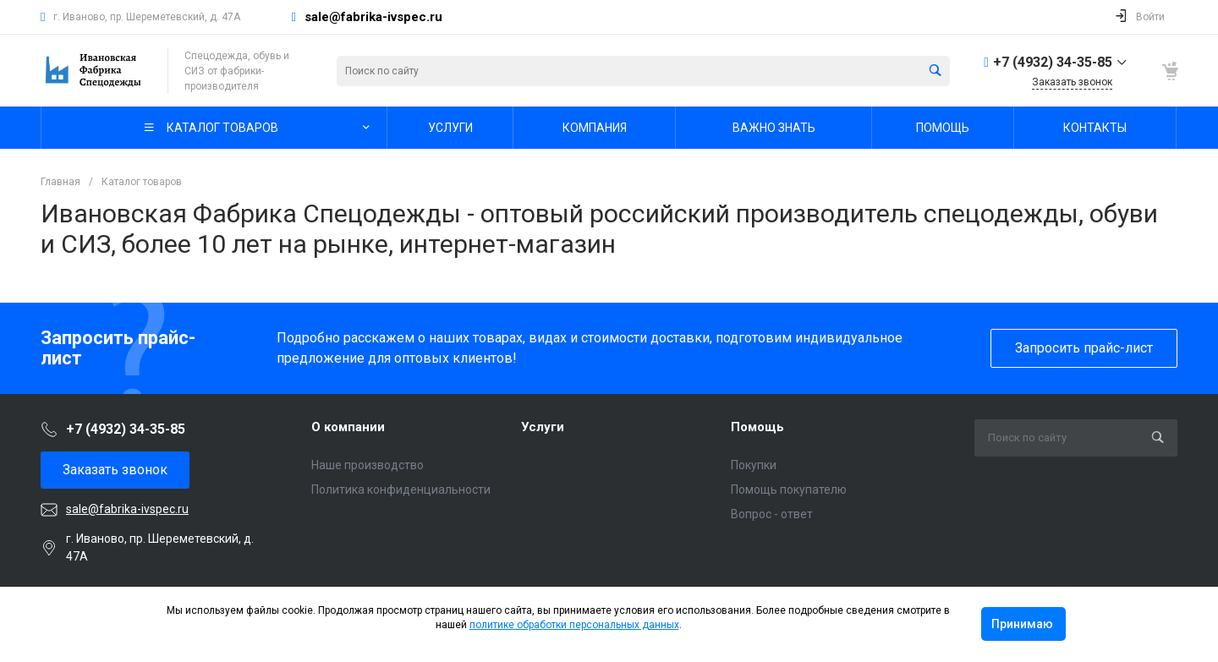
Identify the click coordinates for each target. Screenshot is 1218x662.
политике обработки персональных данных (574, 625)
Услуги (542, 427)
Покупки (753, 465)
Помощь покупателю (789, 489)
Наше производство (367, 465)
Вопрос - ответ (772, 514)
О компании (348, 427)
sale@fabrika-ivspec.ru (373, 17)
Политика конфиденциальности (401, 489)
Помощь (757, 427)
